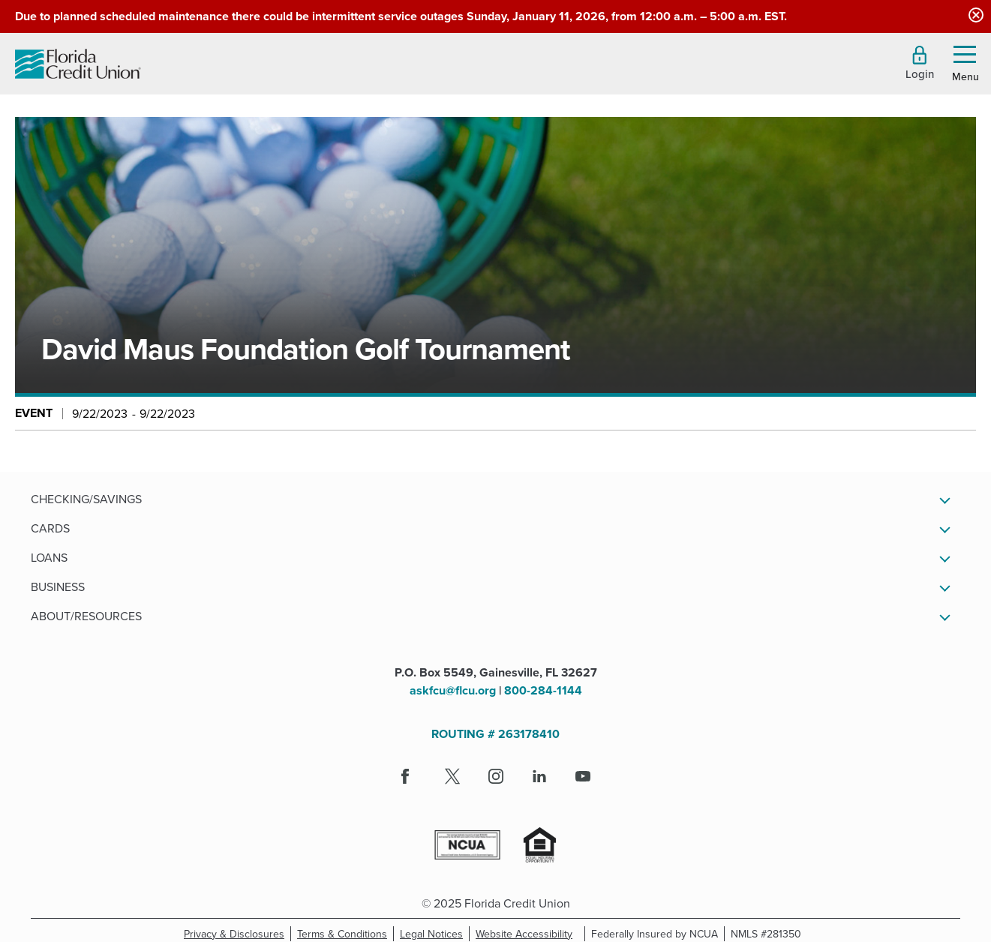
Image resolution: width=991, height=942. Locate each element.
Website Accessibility (527, 933)
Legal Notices (435, 933)
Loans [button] (49, 557)
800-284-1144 (543, 690)
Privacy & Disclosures (234, 933)
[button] (919, 63)
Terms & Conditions (345, 933)
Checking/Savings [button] (86, 498)
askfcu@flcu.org (453, 690)
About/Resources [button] (86, 616)
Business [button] (58, 586)
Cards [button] (50, 528)
